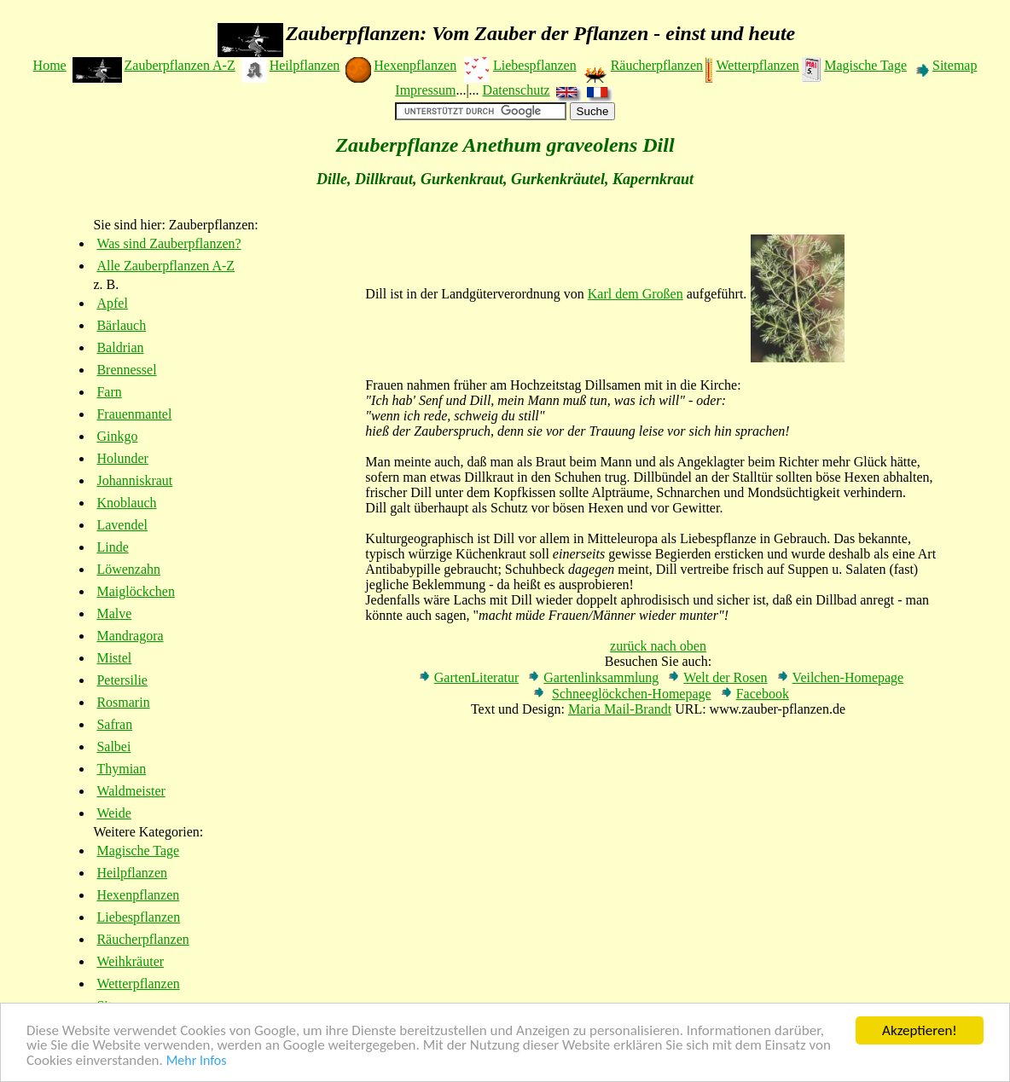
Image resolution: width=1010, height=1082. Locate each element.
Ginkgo (116, 436)
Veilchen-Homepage (848, 677)
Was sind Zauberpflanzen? (168, 243)
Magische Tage (865, 65)
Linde (112, 547)
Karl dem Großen (635, 293)
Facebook (762, 693)
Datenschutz (516, 90)
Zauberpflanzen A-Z (180, 65)
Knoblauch (126, 502)
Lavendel (122, 525)
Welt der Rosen (725, 677)
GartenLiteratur (477, 677)
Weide (113, 813)
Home (50, 65)
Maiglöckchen (135, 591)
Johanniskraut (134, 480)
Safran (114, 724)
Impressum (425, 90)
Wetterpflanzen (757, 65)
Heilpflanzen (305, 65)
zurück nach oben (658, 646)
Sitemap (954, 65)
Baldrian (119, 347)
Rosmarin (122, 702)
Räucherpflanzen (657, 65)
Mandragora (129, 635)
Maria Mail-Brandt (619, 709)
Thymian (121, 768)
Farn (108, 392)
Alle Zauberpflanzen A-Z (165, 265)
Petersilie (122, 680)
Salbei (113, 746)
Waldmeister (130, 791)
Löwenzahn (128, 569)
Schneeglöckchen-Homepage (631, 693)
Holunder (122, 458)
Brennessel (126, 369)
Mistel (113, 658)
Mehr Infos (196, 1061)
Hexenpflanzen (415, 65)
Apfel (111, 303)
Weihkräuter (130, 961)
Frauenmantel (133, 414)
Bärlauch (121, 325)
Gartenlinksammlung (601, 677)
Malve (113, 613)
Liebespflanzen (535, 65)
